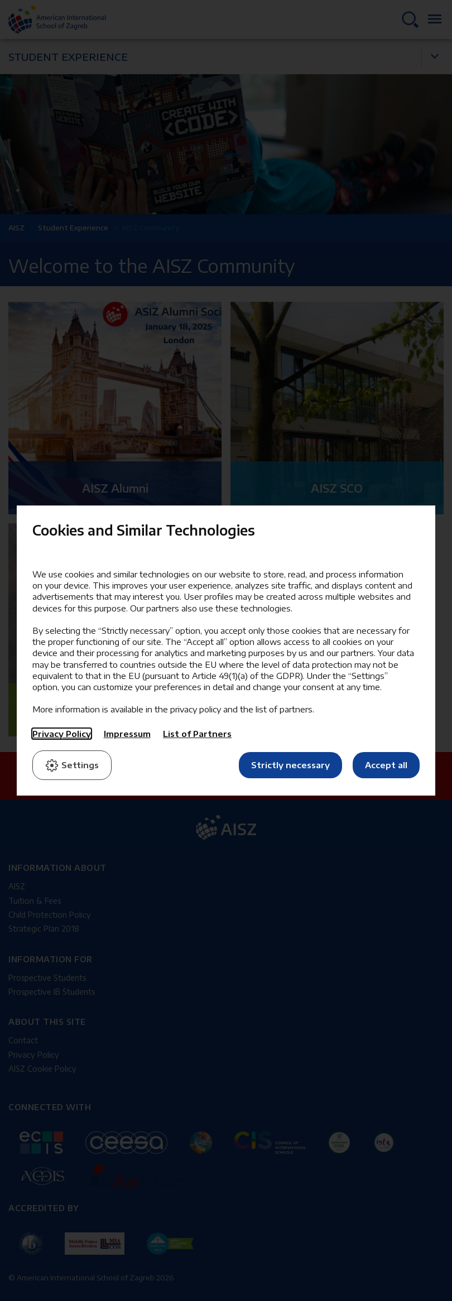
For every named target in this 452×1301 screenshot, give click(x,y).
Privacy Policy (61, 734)
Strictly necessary (290, 765)
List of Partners (197, 734)
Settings (72, 765)
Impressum (127, 734)
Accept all (386, 765)
